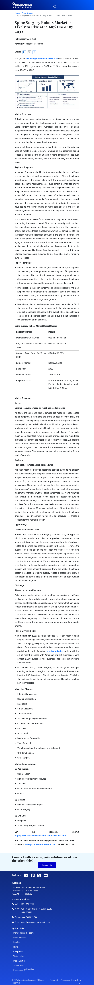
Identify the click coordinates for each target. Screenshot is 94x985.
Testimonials (18, 956)
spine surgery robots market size (41, 58)
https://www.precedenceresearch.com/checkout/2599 (40, 835)
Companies (18, 951)
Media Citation (19, 961)
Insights (16, 942)
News (15, 947)
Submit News (18, 965)
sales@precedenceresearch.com (40, 844)
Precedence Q (23, 970)
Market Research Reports (23, 933)
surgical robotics (55, 651)
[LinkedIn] (24, 52)
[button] (79, 5)
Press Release (27, 13)
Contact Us (47, 865)
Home (17, 13)
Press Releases (19, 937)
